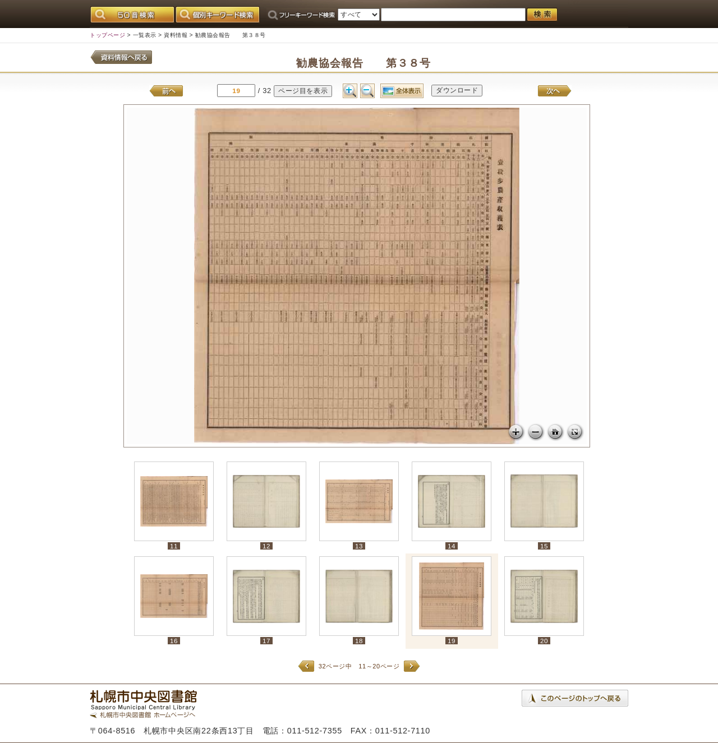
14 (451, 546)
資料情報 (175, 35)
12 (266, 546)
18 (359, 640)
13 (359, 546)
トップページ (107, 35)
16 (174, 640)
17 (266, 640)
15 (544, 546)
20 (544, 640)
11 (174, 546)
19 (451, 640)
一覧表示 (145, 35)
